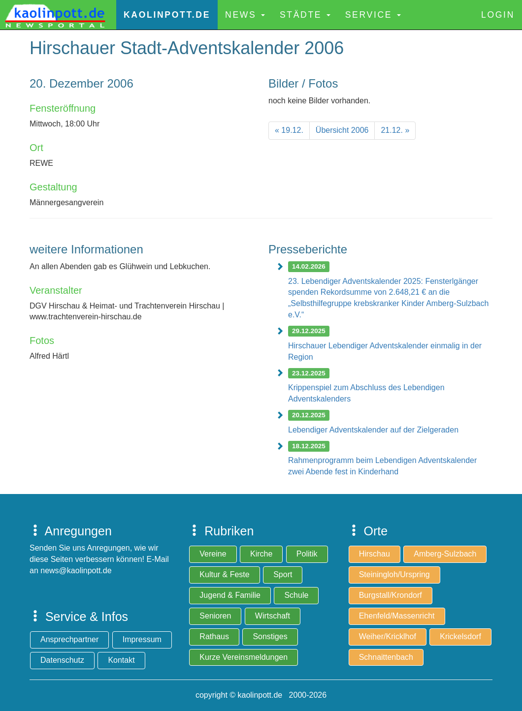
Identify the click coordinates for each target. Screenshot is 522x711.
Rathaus (214, 636)
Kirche (261, 554)
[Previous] (289, 131)
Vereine (212, 554)
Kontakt (121, 660)
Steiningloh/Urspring (394, 574)
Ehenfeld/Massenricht (397, 616)
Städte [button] (305, 15)
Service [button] (373, 15)
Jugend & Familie (230, 595)
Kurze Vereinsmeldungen (243, 657)
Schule (296, 595)
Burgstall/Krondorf (390, 595)
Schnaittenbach (386, 657)
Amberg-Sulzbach (445, 554)
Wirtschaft (272, 616)
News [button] (245, 15)
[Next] (395, 131)
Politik (307, 554)
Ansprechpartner (69, 639)
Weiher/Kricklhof (387, 636)
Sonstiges (270, 636)
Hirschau (374, 554)
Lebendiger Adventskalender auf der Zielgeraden (373, 430)
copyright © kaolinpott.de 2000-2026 (261, 695)
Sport (282, 574)
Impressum (142, 639)
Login (498, 15)
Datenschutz (62, 660)
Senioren (215, 616)
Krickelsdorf (460, 636)
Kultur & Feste (224, 574)
